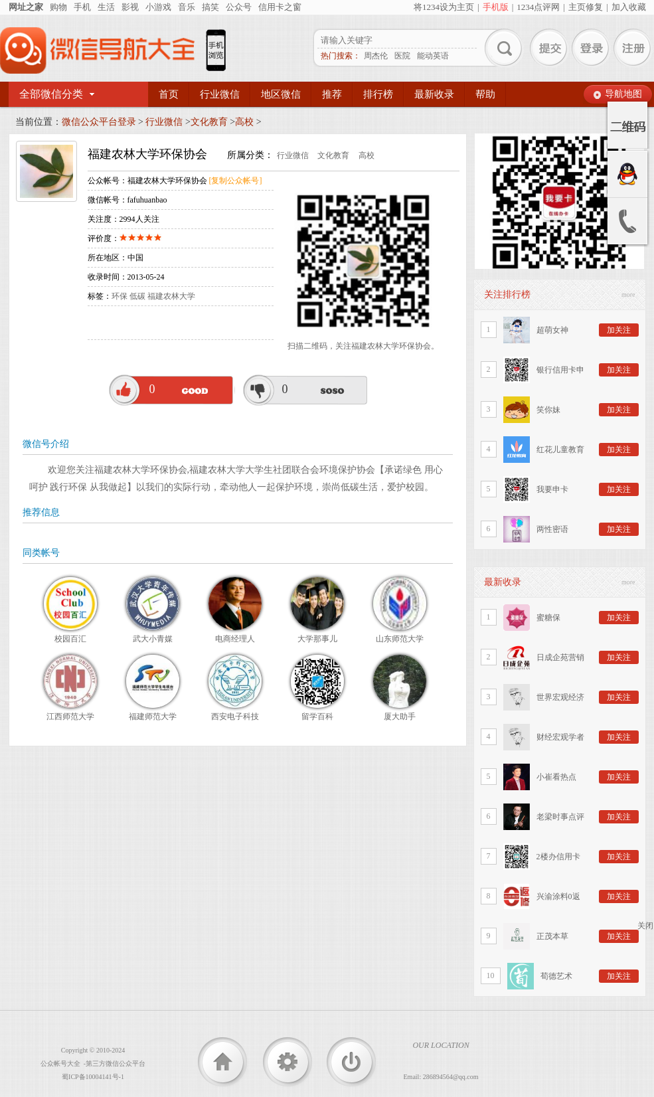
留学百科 (317, 716)
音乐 (186, 7)
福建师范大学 (153, 716)
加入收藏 (629, 7)
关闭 (645, 925)
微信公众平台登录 (99, 122)
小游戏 (158, 7)
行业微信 (220, 94)
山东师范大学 (400, 638)
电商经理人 (235, 638)
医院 (402, 55)
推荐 (332, 94)
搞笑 (210, 7)
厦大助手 (400, 716)
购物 (58, 7)
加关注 (619, 330)
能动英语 (433, 55)
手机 (82, 7)
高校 (244, 122)
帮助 (485, 94)
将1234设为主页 (444, 7)
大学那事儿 (317, 638)
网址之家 (26, 7)
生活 (106, 7)
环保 (119, 296)
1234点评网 (538, 7)
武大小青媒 (153, 638)
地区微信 (281, 94)
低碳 (137, 296)
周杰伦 (376, 55)
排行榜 (378, 94)
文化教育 (209, 122)
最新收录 (434, 94)
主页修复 (585, 7)
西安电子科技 (235, 716)
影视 (130, 7)
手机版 (496, 7)
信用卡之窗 (279, 7)
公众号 (239, 7)
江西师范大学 (70, 716)
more (628, 294)
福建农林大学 (171, 296)
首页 (169, 94)
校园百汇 (70, 638)
